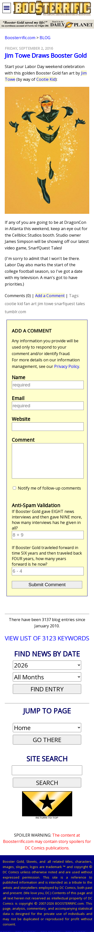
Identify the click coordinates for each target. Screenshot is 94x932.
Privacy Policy (66, 366)
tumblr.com (15, 311)
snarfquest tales (69, 303)
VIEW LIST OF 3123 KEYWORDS (47, 638)
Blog (45, 37)
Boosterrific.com (20, 37)
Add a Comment (50, 295)
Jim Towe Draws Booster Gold (46, 55)
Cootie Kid (45, 79)
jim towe (45, 303)
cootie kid (14, 303)
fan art (30, 303)
